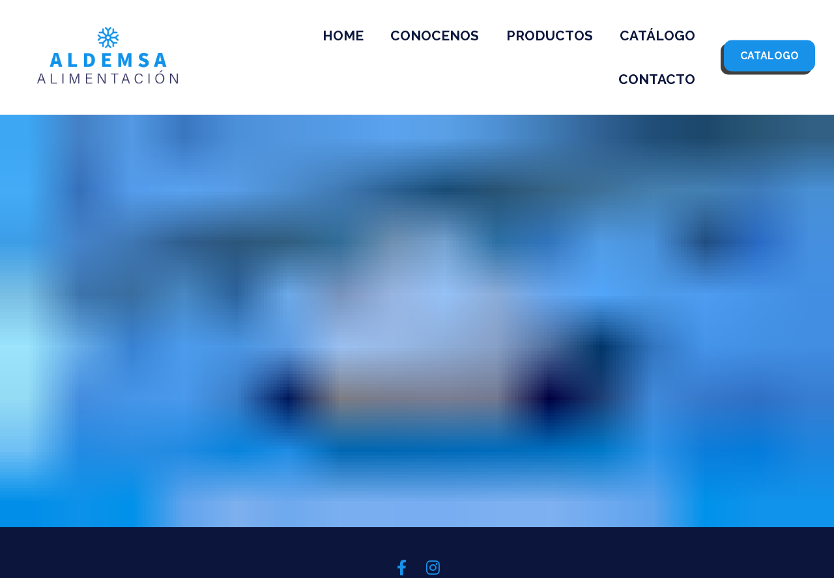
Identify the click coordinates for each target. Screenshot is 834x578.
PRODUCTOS (549, 35)
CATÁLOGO (657, 35)
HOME (343, 35)
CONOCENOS (434, 35)
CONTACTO (656, 79)
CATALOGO (769, 55)
